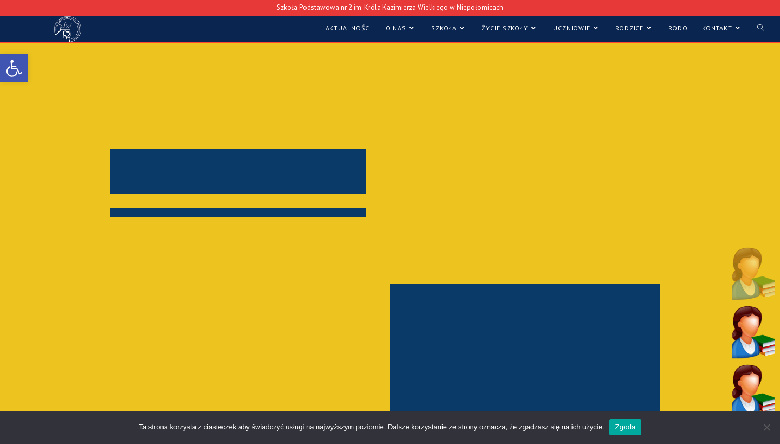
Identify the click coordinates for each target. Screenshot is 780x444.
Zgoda (625, 427)
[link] (14, 68)
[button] (753, 273)
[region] (390, 232)
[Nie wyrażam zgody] (766, 427)
